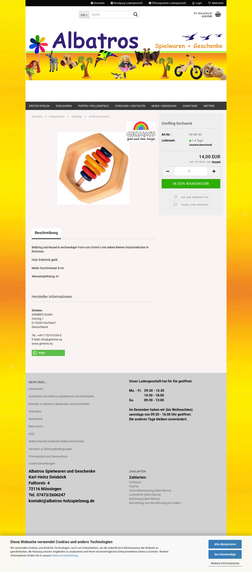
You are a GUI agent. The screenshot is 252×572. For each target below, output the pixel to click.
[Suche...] (84, 14)
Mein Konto (36, 430)
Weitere (209, 105)
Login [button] (197, 3)
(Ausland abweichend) (200, 149)
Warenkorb (36, 422)
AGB (31, 437)
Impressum (36, 392)
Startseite (97, 3)
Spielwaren (64, 105)
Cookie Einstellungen (42, 467)
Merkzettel (215, 3)
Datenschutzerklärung (65, 555)
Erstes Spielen (39, 105)
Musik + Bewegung (164, 105)
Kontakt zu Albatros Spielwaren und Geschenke (59, 408)
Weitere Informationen (225, 563)
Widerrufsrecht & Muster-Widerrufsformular (56, 445)
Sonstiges (190, 105)
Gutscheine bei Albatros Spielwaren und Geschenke (61, 400)
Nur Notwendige (225, 554)
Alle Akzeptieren (225, 544)
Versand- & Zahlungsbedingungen (50, 453)
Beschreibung (46, 236)
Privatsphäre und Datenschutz (48, 460)
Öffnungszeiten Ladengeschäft (167, 3)
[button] (168, 175)
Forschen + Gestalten (130, 105)
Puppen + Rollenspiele (93, 105)
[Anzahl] (191, 175)
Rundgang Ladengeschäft (127, 3)
